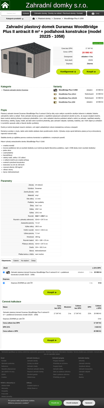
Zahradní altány (58, 369)
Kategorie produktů (15, 19)
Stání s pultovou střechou (61, 374)
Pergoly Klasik (57, 366)
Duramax (57, 19)
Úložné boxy (31, 377)
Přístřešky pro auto (59, 377)
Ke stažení (25, 260)
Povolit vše (55, 403)
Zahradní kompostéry (86, 369)
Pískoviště (4, 394)
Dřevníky (82, 361)
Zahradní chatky (32, 366)
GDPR (3, 374)
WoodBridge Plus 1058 (67, 102)
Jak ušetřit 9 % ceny (7, 371)
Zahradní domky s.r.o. (57, 5)
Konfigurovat (68, 71)
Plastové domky (44, 19)
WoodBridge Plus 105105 (68, 98)
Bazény (81, 377)
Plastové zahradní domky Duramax (15, 90)
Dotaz (33, 260)
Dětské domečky (6, 396)
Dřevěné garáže (32, 374)
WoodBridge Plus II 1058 (74, 19)
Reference (4, 366)
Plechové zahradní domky (35, 369)
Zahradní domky (40, 13)
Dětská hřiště (5, 385)
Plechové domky (69, 13)
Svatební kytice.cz (33, 385)
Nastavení (88, 403)
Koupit (52, 292)
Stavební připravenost (8, 369)
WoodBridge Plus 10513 (67, 94)
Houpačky (4, 391)
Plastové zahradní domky (35, 371)
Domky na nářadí (55, 13)
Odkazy (29, 383)
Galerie (16, 260)
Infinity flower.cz (32, 388)
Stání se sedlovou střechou (62, 371)
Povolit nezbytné (72, 403)
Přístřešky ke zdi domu (60, 363)
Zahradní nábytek (84, 371)
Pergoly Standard (58, 361)
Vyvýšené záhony (84, 366)
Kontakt (80, 13)
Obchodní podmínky (7, 363)
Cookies (4, 377)
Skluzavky (4, 388)
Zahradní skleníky (84, 363)
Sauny (81, 374)
